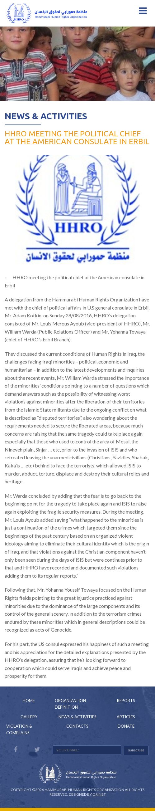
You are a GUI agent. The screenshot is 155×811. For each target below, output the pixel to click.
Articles (126, 716)
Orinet (99, 794)
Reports (126, 700)
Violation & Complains (19, 729)
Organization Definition (70, 704)
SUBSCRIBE (136, 750)
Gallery (29, 716)
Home (29, 700)
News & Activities (46, 116)
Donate (126, 726)
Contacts (77, 726)
